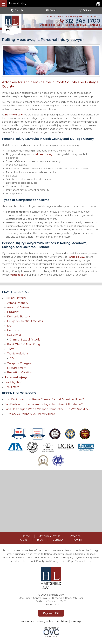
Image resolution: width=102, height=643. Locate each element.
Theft (10, 349)
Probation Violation (19, 372)
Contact (58, 539)
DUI (9, 325)
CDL (12, 358)
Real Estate (12, 387)
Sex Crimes (14, 334)
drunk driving (44, 154)
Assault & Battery (18, 307)
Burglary (13, 312)
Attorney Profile (49, 536)
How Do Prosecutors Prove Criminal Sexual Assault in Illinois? (44, 399)
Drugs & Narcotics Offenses (25, 321)
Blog (40, 539)
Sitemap (76, 621)
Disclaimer (62, 621)
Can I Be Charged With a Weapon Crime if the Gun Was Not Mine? (47, 409)
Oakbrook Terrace (51, 24)
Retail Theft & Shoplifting (23, 344)
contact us (16, 274)
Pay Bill (77, 539)
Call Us (17, 10)
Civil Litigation (13, 382)
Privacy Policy (45, 621)
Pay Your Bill (51, 613)
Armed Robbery (17, 302)
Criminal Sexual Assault (25, 339)
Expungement (17, 367)
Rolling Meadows (75, 24)
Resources (27, 621)
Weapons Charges (19, 363)
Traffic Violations (17, 353)
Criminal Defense (16, 298)
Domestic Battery (18, 316)
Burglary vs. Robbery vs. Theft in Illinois (30, 414)
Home (26, 536)
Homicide (13, 330)
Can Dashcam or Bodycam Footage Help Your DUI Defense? (44, 404)
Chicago (95, 24)
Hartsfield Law (14, 114)
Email (51, 10)
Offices (85, 10)
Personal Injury (16, 377)
